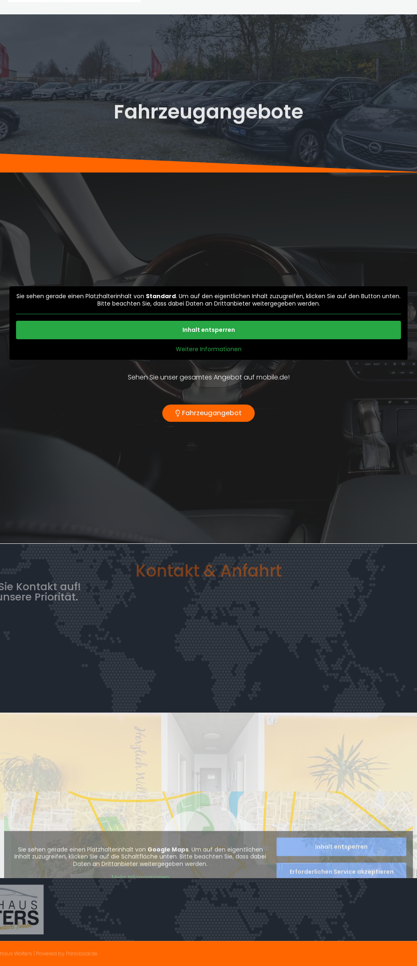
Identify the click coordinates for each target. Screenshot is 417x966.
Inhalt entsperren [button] (208, 330)
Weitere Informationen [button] (209, 349)
